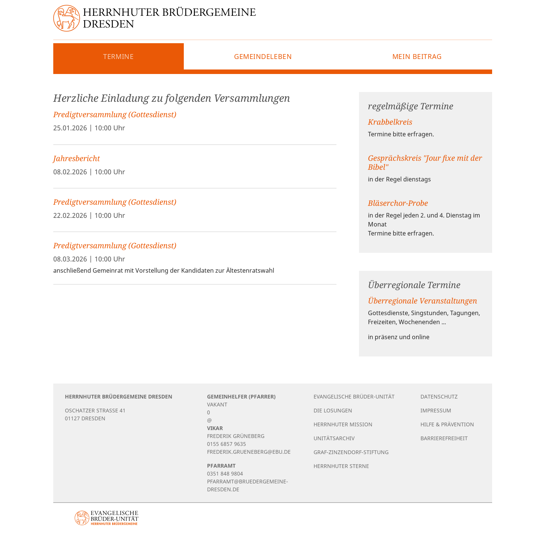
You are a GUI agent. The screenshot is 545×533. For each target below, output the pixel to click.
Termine (118, 56)
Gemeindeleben (263, 56)
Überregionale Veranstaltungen (422, 301)
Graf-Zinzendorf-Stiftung (351, 452)
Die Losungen (333, 410)
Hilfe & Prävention (447, 424)
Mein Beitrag (417, 56)
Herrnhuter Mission (343, 424)
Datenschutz (439, 396)
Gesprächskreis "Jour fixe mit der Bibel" (425, 162)
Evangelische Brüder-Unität (354, 396)
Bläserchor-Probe (398, 203)
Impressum (435, 410)
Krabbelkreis (390, 122)
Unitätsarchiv (334, 438)
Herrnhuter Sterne (341, 466)
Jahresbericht (76, 158)
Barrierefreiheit (444, 438)
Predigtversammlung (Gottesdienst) (114, 114)
